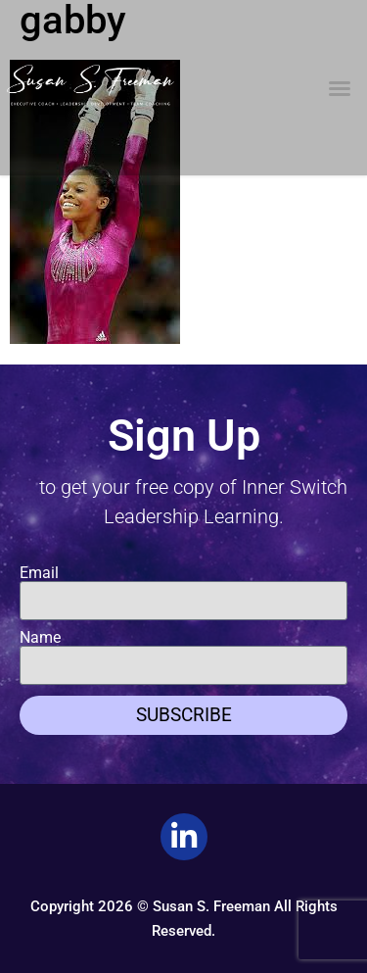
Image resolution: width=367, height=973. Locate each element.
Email (39, 573)
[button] (339, 88)
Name (40, 638)
